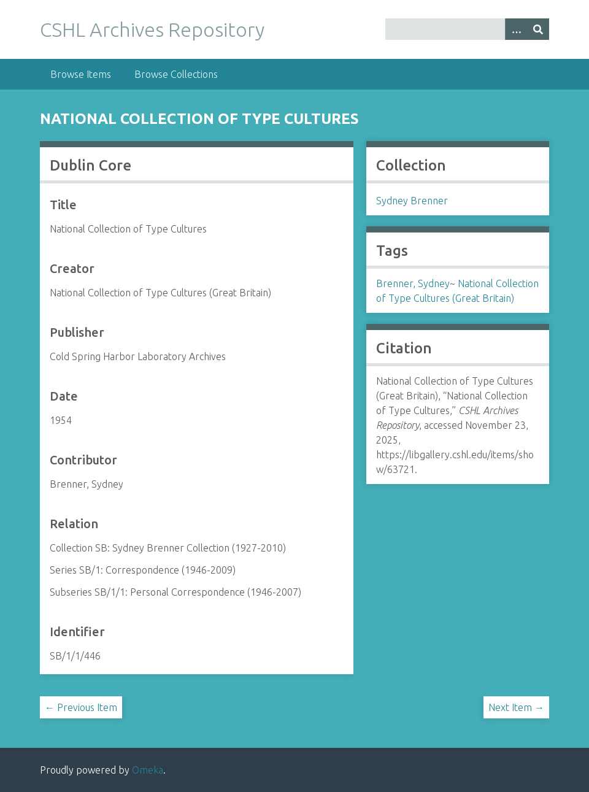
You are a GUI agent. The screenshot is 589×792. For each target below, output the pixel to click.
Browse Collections (176, 74)
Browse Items (80, 74)
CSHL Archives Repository (152, 29)
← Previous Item (81, 707)
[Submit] (538, 29)
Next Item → (516, 707)
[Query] (467, 29)
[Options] (516, 29)
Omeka (147, 769)
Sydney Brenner (412, 200)
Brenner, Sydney (413, 283)
